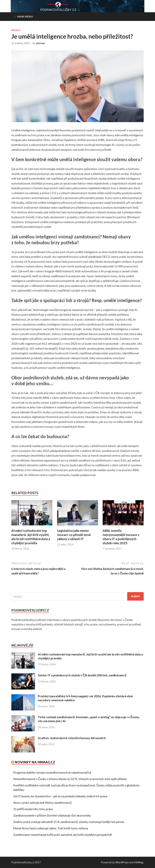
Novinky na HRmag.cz (35, 762)
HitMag (138, 862)
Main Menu (25, 16)
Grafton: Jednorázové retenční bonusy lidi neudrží (72, 738)
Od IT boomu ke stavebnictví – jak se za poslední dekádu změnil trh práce (60, 796)
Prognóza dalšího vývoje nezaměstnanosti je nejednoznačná (52, 772)
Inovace (16, 30)
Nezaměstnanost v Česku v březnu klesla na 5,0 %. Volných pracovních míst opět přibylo (70, 779)
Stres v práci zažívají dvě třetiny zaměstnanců (42, 802)
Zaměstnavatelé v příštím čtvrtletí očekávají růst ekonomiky (52, 815)
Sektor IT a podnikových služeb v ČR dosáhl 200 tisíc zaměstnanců (82, 675)
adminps (40, 43)
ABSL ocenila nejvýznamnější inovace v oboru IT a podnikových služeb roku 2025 (121, 537)
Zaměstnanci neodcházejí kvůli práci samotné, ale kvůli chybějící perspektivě (62, 834)
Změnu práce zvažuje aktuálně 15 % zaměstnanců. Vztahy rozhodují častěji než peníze (68, 822)
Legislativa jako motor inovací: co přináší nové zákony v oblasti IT (74, 535)
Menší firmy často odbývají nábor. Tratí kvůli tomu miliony (50, 828)
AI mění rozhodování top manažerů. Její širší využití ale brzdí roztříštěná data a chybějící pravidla (30, 537)
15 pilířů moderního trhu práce (33, 809)
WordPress (122, 862)
